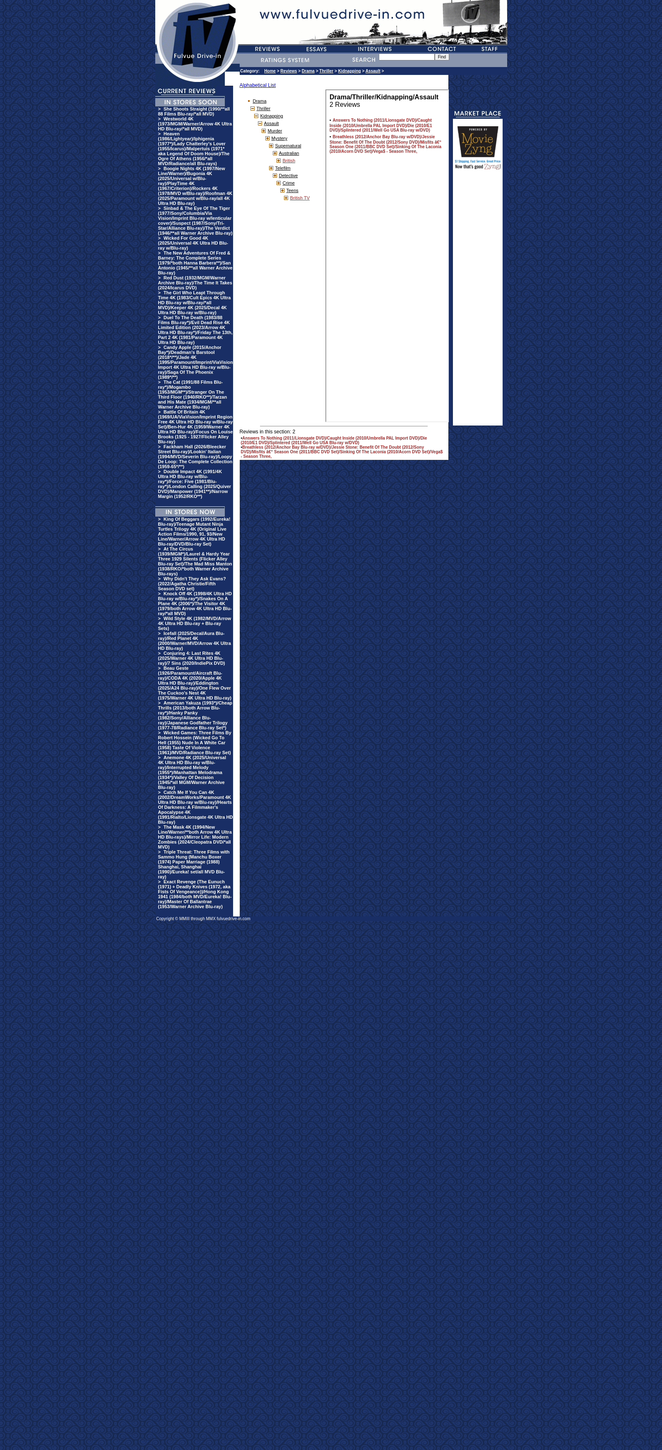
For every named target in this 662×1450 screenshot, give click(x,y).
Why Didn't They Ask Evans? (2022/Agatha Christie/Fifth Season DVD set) (192, 583)
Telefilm (283, 168)
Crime (289, 182)
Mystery (280, 138)
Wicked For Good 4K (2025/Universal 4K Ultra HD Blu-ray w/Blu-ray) (193, 243)
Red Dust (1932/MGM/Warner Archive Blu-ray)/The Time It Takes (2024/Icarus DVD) (195, 282)
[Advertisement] (478, 301)
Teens (292, 190)
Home (270, 71)
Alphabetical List (258, 85)
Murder (275, 130)
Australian (289, 153)
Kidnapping (349, 71)
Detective (288, 175)
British (289, 160)
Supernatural (288, 145)
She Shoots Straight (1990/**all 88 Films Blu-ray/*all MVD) (194, 111)
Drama (308, 71)
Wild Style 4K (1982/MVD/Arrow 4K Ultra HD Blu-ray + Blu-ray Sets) (194, 623)
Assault (373, 71)
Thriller (326, 71)
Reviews (288, 71)
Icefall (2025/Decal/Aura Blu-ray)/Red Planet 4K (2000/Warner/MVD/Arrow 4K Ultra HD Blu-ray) (194, 641)
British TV (300, 197)
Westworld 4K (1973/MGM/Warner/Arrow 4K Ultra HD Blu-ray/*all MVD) (195, 123)
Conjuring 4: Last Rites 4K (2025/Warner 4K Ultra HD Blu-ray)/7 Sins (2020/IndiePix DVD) (191, 658)
